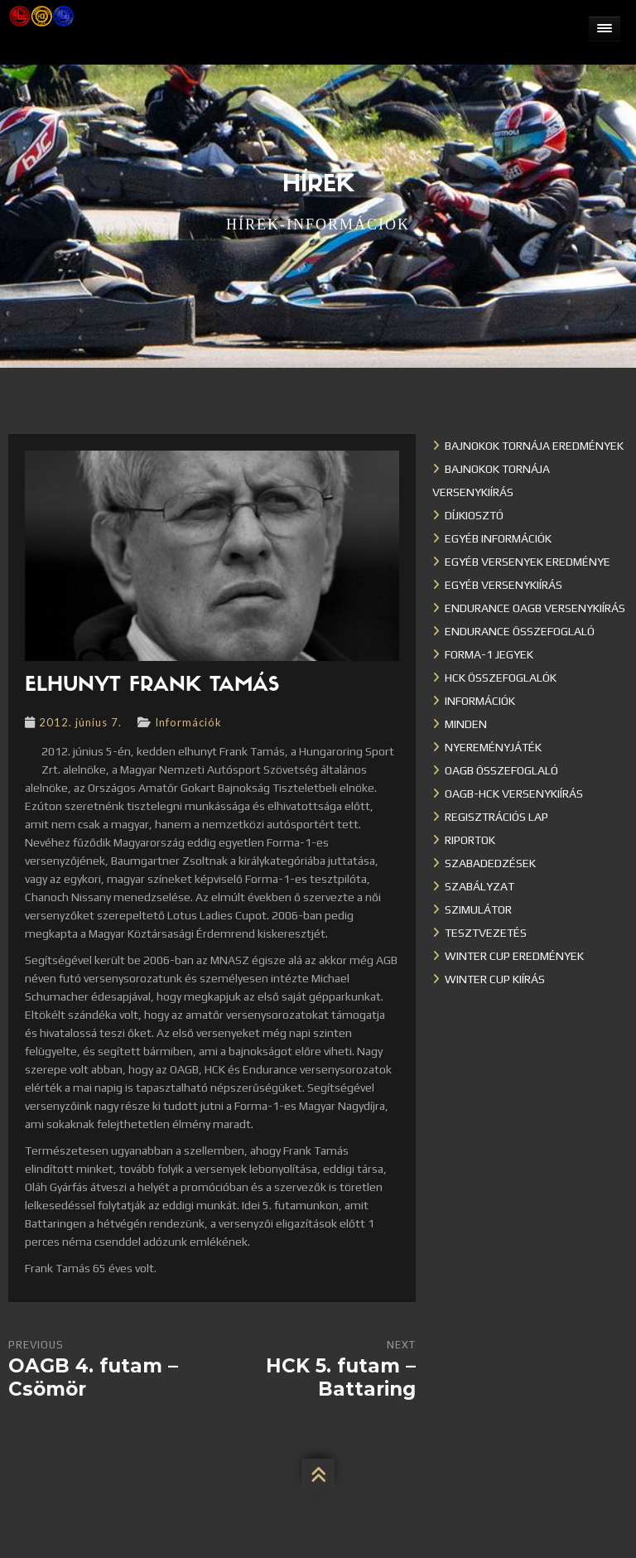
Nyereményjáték (493, 747)
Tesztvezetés (486, 932)
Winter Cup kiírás (495, 979)
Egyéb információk (498, 538)
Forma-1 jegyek (489, 654)
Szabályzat (479, 886)
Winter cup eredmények (514, 955)
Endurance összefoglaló (520, 631)
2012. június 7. (80, 722)
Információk (188, 722)
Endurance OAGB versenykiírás (535, 608)
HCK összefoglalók (500, 677)
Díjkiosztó (474, 515)
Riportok (470, 840)
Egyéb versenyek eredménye (527, 561)
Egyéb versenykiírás (503, 584)
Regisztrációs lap (496, 816)
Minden (466, 724)
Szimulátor (478, 909)
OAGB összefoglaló (501, 770)
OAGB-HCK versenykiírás (514, 793)
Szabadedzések (490, 863)
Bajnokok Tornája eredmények (534, 445)
